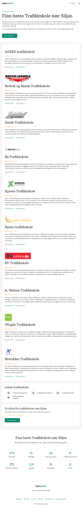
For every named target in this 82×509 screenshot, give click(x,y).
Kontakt (40, 499)
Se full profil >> (10, 67)
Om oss (33, 499)
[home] (7, 3)
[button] (79, 3)
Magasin (19, 499)
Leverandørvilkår (60, 499)
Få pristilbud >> (9, 36)
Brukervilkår (49, 499)
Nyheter (26, 499)
